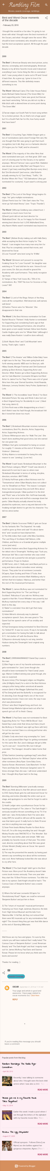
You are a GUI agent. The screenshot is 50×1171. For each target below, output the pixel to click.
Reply (15, 999)
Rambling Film (24, 5)
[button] (46, 18)
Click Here (35, 995)
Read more (43, 1090)
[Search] (46, 5)
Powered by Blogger (25, 1166)
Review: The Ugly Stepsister (15, 1132)
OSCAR (15, 987)
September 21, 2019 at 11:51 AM (31, 987)
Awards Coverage (16, 976)
